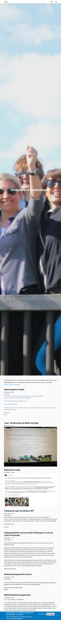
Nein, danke (50, 614)
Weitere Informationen (16, 618)
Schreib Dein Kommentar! (12, 384)
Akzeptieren (42, 614)
